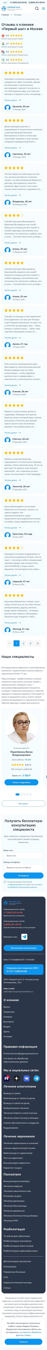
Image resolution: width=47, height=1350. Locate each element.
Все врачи (23, 803)
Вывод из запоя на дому (16, 1103)
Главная (5, 15)
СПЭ (6, 1277)
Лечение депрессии (14, 1210)
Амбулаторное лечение (16, 1108)
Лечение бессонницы (15, 1205)
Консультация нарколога (17, 1163)
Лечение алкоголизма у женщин (21, 1118)
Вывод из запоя (12, 1093)
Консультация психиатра (17, 1181)
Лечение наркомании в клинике (21, 1143)
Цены (7, 1031)
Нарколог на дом (13, 1167)
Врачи (7, 1007)
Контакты (9, 1021)
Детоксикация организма (17, 1261)
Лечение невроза (13, 1186)
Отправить (23, 875)
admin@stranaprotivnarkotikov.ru (18, 991)
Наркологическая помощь (18, 1282)
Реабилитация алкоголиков (18, 1246)
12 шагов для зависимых (17, 1236)
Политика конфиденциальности (21, 1053)
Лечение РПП (11, 1220)
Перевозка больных (14, 1272)
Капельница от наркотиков (18, 1153)
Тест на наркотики (13, 1158)
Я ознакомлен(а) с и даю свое (23, 884)
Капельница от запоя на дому (19, 1098)
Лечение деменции (14, 1201)
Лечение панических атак (17, 1191)
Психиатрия (10, 1266)
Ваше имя (8, 850)
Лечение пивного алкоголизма (20, 1113)
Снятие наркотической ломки (19, 1148)
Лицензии (9, 1011)
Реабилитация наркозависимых (21, 1250)
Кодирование (11, 1127)
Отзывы (8, 1036)
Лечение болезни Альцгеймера (21, 1215)
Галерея (8, 1016)
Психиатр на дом (12, 1196)
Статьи (7, 1287)
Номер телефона (12, 862)
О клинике (11, 1000)
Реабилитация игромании (17, 1241)
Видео (7, 1026)
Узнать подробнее (21, 782)
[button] (18, 794)
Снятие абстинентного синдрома (21, 1122)
